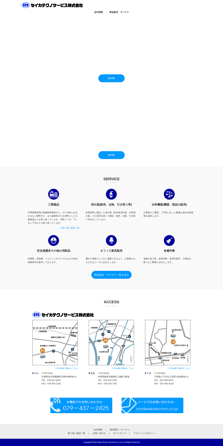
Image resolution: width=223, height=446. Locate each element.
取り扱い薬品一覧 (69, 228)
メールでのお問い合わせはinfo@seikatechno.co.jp (153, 405)
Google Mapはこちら (66, 368)
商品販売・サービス (119, 12)
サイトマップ (119, 433)
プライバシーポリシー (144, 433)
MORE (111, 78)
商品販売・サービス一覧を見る (111, 274)
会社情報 (98, 12)
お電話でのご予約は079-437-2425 (81, 405)
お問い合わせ (99, 433)
